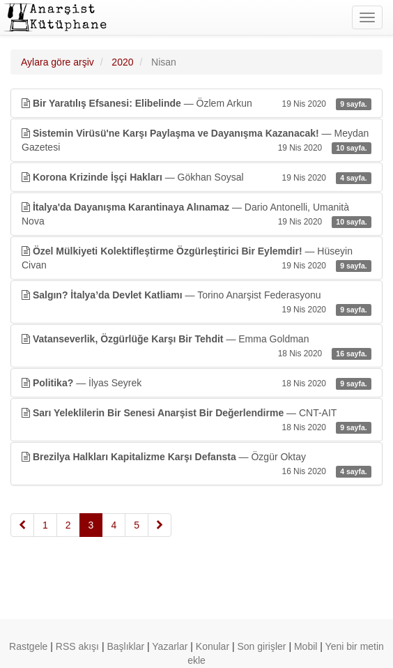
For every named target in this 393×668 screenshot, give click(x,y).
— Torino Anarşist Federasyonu (196, 302)
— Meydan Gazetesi (196, 141)
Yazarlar (169, 646)
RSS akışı (77, 646)
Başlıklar (125, 646)
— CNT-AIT (196, 420)
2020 (122, 62)
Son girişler (262, 646)
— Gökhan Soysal (196, 177)
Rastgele (28, 646)
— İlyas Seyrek (196, 383)
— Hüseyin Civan (196, 258)
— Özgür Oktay (196, 464)
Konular (212, 646)
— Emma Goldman (196, 346)
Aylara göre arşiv (57, 62)
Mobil (305, 646)
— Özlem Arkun (196, 103)
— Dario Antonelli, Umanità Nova (196, 215)
